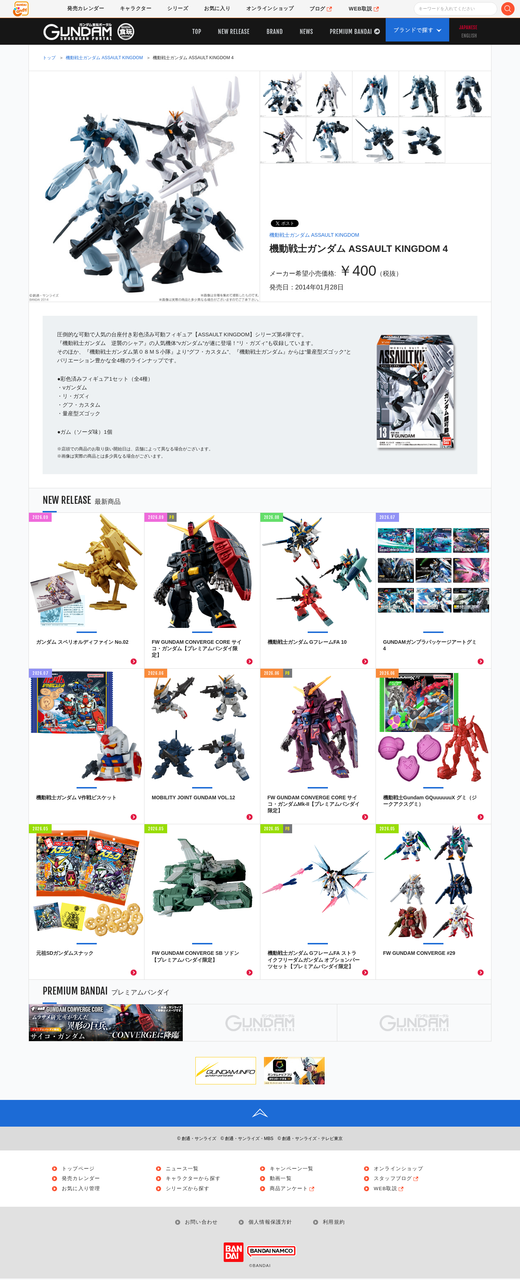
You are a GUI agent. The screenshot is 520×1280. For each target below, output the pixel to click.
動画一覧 (281, 1178)
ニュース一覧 (182, 1168)
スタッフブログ (397, 1178)
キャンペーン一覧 (292, 1168)
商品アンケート (293, 1189)
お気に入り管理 (81, 1189)
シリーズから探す (188, 1189)
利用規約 (335, 1223)
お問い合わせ (201, 1223)
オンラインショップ (399, 1168)
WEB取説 (390, 1189)
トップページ (78, 1168)
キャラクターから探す (193, 1178)
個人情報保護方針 (271, 1223)
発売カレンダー (81, 1178)
